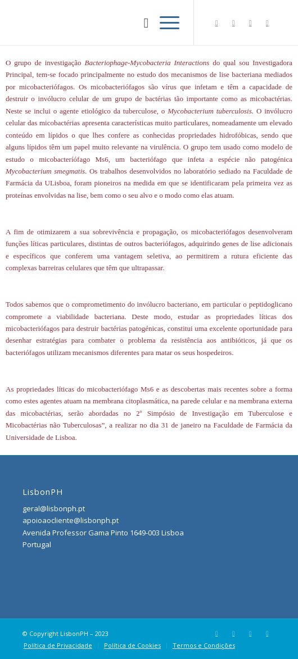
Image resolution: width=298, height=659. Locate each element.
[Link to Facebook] (216, 22)
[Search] (140, 22)
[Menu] (163, 22)
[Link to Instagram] (233, 22)
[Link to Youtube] (267, 22)
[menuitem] (140, 22)
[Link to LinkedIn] (250, 22)
